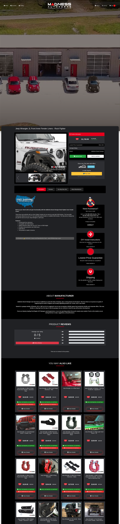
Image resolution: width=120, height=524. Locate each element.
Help (97, 5)
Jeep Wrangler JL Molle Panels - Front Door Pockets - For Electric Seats (48, 520)
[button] (64, 153)
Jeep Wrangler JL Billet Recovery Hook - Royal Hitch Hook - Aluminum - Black (48, 433)
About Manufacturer (77, 189)
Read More (90, 263)
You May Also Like (62, 189)
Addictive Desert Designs (97, 151)
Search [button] (104, 5)
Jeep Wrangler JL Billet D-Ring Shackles (48, 476)
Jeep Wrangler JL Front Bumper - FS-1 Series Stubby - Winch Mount (94, 519)
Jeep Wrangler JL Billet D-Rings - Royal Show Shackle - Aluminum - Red (25, 477)
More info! (101, 145)
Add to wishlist (95, 156)
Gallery (21, 5)
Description (41, 189)
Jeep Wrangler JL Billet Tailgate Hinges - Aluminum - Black (26, 519)
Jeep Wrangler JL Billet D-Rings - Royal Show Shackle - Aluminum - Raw (25, 390)
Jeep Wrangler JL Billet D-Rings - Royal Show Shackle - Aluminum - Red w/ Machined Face (94, 477)
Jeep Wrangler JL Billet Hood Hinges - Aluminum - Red (48, 389)
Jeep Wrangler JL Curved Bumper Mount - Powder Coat (25, 432)
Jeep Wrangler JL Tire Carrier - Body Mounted (71, 519)
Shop (6, 5)
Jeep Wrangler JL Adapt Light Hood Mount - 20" (94, 432)
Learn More (91, 166)
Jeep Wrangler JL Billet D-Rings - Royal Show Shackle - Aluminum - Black (71, 433)
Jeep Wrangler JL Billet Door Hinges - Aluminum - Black (71, 476)
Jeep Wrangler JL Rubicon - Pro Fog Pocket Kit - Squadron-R (94, 389)
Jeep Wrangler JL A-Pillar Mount (71, 388)
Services (13, 5)
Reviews (51, 189)
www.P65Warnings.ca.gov (54, 238)
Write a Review (37, 343)
